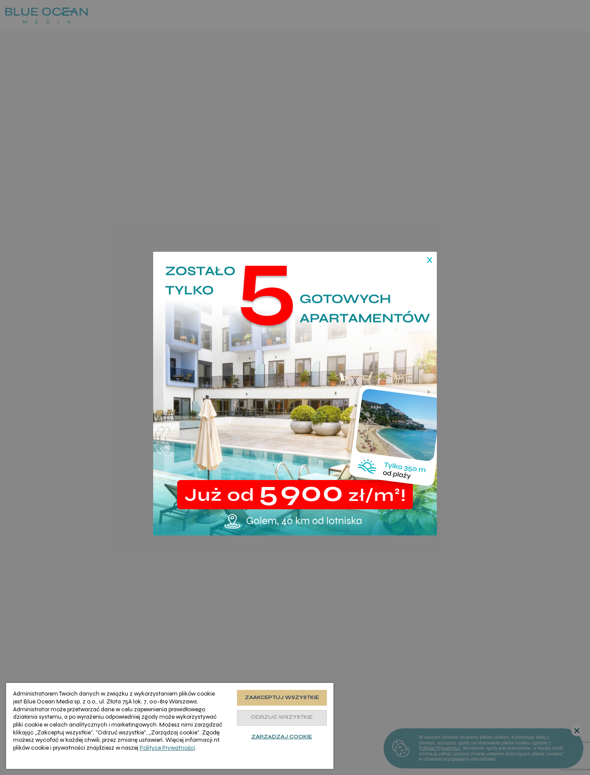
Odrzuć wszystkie (281, 717)
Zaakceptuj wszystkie (282, 697)
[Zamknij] (426, 250)
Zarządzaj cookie (281, 737)
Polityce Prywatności (167, 747)
